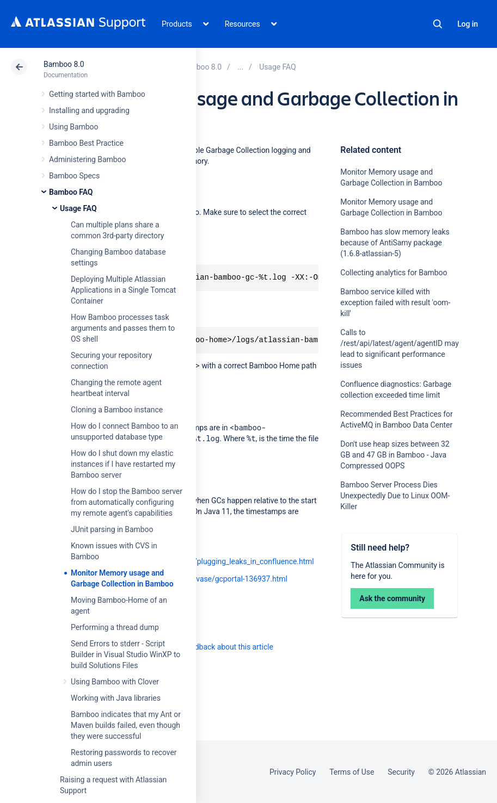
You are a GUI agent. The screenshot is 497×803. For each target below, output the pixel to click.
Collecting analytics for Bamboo (393, 272)
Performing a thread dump (115, 627)
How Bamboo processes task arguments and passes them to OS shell (123, 328)
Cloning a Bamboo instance (117, 409)
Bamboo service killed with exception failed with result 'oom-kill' (395, 302)
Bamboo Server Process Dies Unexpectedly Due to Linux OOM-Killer (395, 495)
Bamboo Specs (74, 175)
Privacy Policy (292, 772)
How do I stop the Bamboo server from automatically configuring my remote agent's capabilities (126, 502)
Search (437, 24)
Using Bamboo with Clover (115, 681)
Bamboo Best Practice (86, 143)
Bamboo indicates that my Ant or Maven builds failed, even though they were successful (126, 725)
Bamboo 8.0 (64, 64)
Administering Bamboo (87, 159)
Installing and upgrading (89, 110)
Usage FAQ (78, 208)
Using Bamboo (73, 126)
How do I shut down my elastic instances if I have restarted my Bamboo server (123, 464)
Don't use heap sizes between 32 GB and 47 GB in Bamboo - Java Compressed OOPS (394, 455)
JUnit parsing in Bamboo (112, 529)
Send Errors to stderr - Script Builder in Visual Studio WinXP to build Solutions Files (125, 654)
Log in (467, 24)
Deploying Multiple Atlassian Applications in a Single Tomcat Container (123, 290)
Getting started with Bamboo (97, 94)
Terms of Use (351, 772)
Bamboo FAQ (71, 192)
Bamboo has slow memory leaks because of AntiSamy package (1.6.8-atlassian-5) (394, 242)
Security (401, 772)
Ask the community (392, 598)
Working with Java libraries (116, 698)
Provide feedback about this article (215, 647)
